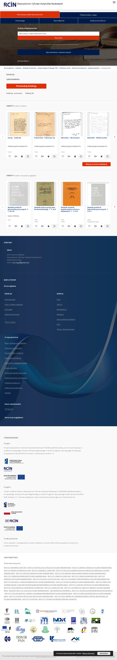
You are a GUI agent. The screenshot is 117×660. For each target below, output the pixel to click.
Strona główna (9, 68)
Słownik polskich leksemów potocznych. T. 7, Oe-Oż (18, 209)
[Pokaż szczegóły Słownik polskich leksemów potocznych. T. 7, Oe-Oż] (27, 226)
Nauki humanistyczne (79, 68)
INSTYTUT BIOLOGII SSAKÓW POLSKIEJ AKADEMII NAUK (35, 573)
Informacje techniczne (13, 358)
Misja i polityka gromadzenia (15, 343)
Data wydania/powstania (66, 319)
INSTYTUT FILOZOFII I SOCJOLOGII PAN (46, 579)
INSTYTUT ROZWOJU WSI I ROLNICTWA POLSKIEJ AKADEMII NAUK (31, 596)
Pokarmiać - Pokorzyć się (44, 138)
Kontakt (7, 393)
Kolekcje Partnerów (29, 68)
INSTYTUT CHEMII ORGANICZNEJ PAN (84, 576)
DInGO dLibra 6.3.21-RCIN (46, 656)
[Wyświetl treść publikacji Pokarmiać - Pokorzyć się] (48, 156)
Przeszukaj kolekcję (26, 86)
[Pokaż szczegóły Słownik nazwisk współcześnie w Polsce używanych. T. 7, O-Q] (81, 226)
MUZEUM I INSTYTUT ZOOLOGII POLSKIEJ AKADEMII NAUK (29, 591)
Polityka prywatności (12, 383)
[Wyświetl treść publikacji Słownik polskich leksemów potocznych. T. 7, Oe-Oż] (22, 226)
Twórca (59, 304)
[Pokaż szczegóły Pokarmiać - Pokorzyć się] (54, 156)
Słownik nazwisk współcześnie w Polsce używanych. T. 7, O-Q (70, 209)
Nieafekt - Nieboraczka (97, 138)
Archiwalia (8, 309)
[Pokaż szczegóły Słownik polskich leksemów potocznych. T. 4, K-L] (107, 226)
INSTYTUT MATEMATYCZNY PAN (15, 568)
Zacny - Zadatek (14, 138)
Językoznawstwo (93, 68)
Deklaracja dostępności (14, 388)
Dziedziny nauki (65, 68)
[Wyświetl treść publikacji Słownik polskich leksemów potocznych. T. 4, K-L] (101, 226)
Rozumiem (104, 653)
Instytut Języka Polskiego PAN (48, 68)
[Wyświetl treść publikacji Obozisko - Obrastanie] (75, 156)
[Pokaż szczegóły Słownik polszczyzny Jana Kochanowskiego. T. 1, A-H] (54, 226)
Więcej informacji (88, 653)
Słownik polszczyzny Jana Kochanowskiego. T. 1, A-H (45, 208)
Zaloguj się (9, 409)
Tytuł (58, 299)
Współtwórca (62, 309)
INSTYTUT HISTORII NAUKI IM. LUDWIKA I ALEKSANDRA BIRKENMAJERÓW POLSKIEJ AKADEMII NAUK (38, 593)
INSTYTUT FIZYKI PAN (30, 599)
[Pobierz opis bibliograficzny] (16, 156)
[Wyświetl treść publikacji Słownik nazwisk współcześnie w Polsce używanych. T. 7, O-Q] (75, 226)
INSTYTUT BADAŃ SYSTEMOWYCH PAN (17, 570)
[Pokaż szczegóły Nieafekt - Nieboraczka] (107, 156)
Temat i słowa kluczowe (65, 329)
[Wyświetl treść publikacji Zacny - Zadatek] (22, 156)
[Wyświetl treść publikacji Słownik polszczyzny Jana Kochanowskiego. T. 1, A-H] (48, 226)
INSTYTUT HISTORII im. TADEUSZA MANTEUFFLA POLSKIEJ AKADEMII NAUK (29, 582)
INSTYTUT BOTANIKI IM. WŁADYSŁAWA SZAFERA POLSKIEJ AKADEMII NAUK (80, 573)
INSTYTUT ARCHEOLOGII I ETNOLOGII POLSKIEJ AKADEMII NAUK (49, 568)
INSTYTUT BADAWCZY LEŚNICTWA (43, 570)
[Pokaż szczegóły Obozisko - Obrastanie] (81, 156)
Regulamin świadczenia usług (15, 373)
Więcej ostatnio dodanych (96, 164)
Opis (58, 324)
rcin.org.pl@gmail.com (20, 262)
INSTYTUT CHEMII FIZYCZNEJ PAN (59, 576)
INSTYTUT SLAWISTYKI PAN (53, 588)
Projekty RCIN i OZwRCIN (14, 353)
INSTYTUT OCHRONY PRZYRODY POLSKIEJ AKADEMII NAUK (89, 585)
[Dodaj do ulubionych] (9, 156)
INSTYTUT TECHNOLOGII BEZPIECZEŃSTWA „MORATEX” (58, 599)
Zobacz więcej (10, 322)
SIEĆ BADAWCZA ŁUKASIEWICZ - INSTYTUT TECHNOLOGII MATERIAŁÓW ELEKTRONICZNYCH (81, 591)
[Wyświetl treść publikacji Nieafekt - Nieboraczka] (101, 156)
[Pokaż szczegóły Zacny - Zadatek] (27, 156)
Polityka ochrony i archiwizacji (16, 378)
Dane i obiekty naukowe (14, 304)
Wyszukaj (58, 38)
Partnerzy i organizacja (13, 348)
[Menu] (114, 2)
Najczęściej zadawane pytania (16, 363)
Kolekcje (18, 68)
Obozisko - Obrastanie (70, 138)
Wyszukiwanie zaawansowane (58, 52)
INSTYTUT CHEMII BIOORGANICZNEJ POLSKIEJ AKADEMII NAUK (25, 576)
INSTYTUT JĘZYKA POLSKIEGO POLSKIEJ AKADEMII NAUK (75, 582)
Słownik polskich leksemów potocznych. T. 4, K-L (97, 209)
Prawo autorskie (11, 368)
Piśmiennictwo (10, 299)
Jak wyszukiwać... (24, 61)
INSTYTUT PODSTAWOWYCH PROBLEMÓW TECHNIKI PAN (24, 588)
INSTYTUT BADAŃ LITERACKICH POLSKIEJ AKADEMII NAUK (92, 568)
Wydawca (60, 314)
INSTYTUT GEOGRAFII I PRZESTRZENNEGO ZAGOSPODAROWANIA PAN (85, 579)
